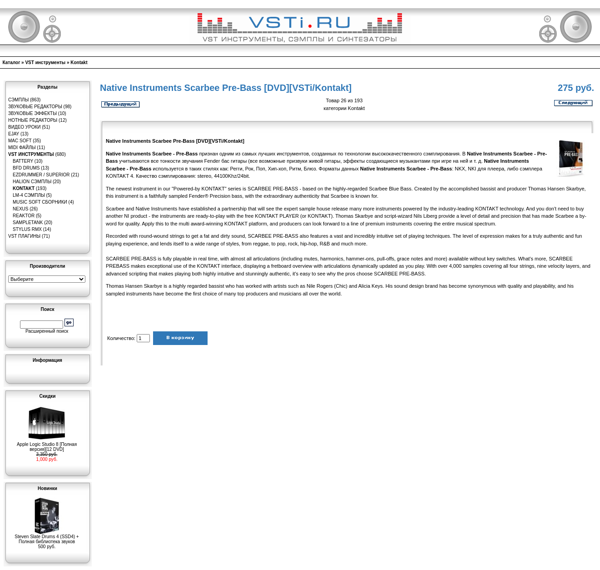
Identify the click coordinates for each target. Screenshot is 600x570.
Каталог (11, 62)
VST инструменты (45, 62)
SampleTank (28, 222)
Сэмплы (18, 99)
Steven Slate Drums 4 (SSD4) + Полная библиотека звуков (47, 537)
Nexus (20, 208)
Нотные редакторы (32, 120)
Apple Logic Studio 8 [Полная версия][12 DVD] (47, 445)
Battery (23, 161)
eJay (13, 133)
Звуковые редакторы (35, 106)
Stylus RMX (27, 229)
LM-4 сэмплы (29, 195)
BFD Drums (26, 167)
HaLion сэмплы (32, 181)
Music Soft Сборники (40, 202)
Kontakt (78, 62)
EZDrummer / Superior (41, 174)
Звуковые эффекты (32, 113)
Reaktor (24, 215)
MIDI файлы (22, 147)
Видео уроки (24, 127)
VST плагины (24, 236)
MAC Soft (19, 140)
